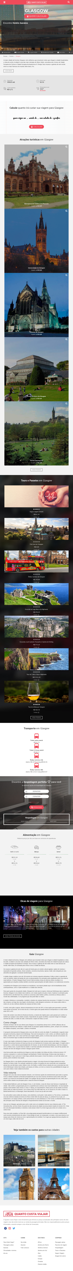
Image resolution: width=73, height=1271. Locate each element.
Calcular (36, 127)
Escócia (11, 56)
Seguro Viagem (59, 1253)
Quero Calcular (36, 16)
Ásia (39, 1253)
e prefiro (56, 117)
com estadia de (45, 117)
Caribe (40, 1256)
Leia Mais (8, 71)
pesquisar (36, 807)
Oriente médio (42, 1264)
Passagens (6, 52)
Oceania (40, 1261)
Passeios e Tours (47, 52)
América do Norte (43, 1245)
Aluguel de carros (60, 1256)
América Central (43, 1248)
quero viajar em (19, 117)
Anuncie (23, 1245)
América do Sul (42, 1250)
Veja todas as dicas (12, 936)
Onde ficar (19, 52)
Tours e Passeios (60, 1250)
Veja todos (36, 470)
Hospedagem (59, 1248)
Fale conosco (25, 1248)
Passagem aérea (60, 1242)
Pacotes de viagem (61, 1245)
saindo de (32, 117)
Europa (5, 56)
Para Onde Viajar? (8, 1242)
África (39, 1242)
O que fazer (32, 52)
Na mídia (23, 1242)
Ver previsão (43, 90)
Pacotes (61, 52)
